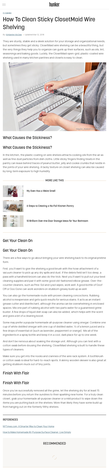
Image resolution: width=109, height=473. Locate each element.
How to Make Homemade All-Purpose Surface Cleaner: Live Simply (37, 432)
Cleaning (7, 13)
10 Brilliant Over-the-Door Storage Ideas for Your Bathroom (57, 221)
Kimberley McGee (14, 35)
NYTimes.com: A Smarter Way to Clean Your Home (28, 426)
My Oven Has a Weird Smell (41, 191)
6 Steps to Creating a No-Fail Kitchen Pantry (50, 206)
